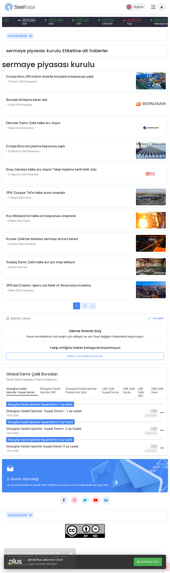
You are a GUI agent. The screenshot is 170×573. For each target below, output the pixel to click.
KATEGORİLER (19, 36)
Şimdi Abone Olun (148, 561)
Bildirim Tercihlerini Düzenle (85, 356)
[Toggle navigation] (161, 7)
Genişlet (156, 318)
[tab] (22, 391)
